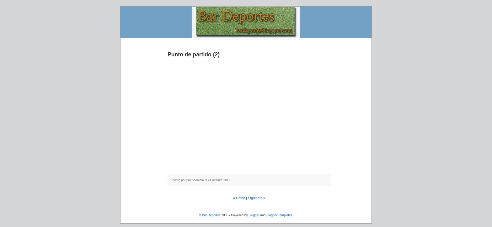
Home (240, 198)
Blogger (254, 215)
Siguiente (255, 198)
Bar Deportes (211, 215)
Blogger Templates (279, 215)
